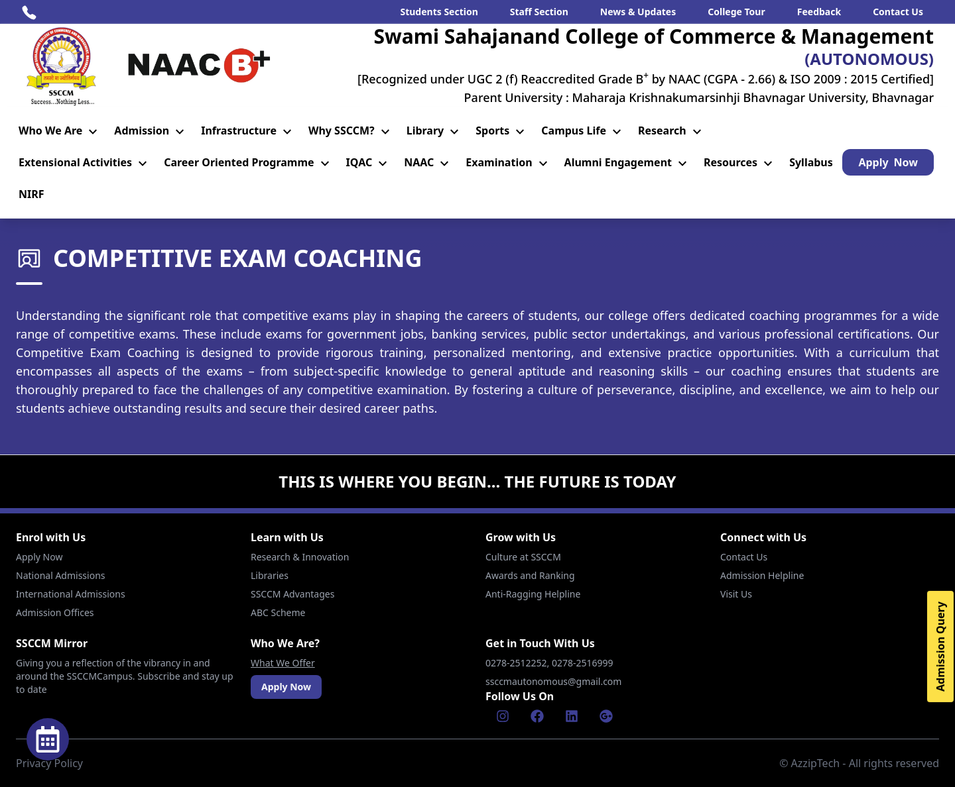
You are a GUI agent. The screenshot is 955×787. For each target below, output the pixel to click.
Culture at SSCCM (523, 557)
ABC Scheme (278, 612)
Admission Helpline (762, 575)
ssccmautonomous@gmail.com (553, 681)
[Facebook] (537, 716)
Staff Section (539, 11)
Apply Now (39, 557)
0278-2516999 (583, 662)
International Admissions (70, 594)
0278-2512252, (518, 662)
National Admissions (60, 575)
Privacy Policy (49, 763)
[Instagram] (503, 716)
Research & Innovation (300, 557)
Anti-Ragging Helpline (532, 594)
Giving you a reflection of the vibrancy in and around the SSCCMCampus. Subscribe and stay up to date (124, 676)
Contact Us (898, 11)
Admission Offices (55, 612)
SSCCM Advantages (292, 594)
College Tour (736, 11)
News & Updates (638, 11)
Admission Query (940, 647)
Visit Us (736, 594)
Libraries (269, 575)
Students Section (439, 11)
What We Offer (283, 662)
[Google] (606, 716)
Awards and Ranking (530, 575)
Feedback (819, 11)
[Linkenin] (572, 716)
